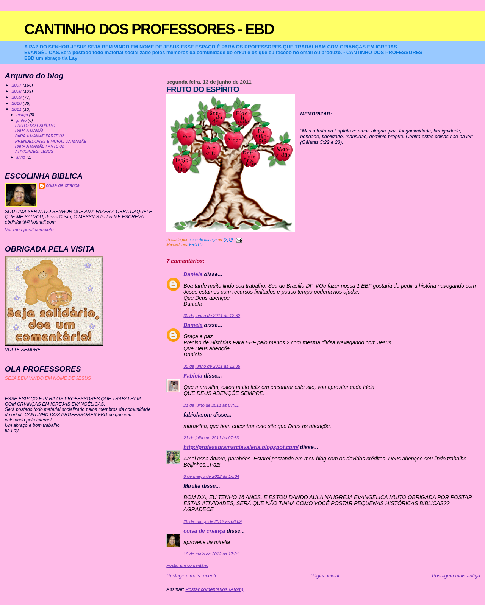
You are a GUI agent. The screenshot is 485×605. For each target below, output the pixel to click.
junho (22, 120)
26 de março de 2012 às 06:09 (212, 521)
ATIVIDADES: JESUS (34, 151)
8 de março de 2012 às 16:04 (211, 476)
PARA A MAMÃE (30, 131)
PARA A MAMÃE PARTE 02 (39, 136)
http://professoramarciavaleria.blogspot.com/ (240, 447)
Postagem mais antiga (456, 576)
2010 (17, 103)
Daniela (192, 274)
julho (21, 157)
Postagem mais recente (191, 576)
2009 (17, 97)
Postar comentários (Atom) (214, 589)
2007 (17, 84)
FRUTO (195, 245)
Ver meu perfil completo (29, 229)
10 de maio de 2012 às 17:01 (211, 554)
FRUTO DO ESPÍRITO (35, 126)
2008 (17, 91)
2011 (17, 109)
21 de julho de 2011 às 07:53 (211, 437)
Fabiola (192, 376)
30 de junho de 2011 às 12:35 (211, 366)
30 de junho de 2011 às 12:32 (211, 315)
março (22, 114)
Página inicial (324, 576)
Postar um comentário (187, 565)
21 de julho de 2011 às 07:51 (211, 405)
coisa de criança (204, 531)
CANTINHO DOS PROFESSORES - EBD (149, 29)
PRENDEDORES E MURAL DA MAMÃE (50, 141)
